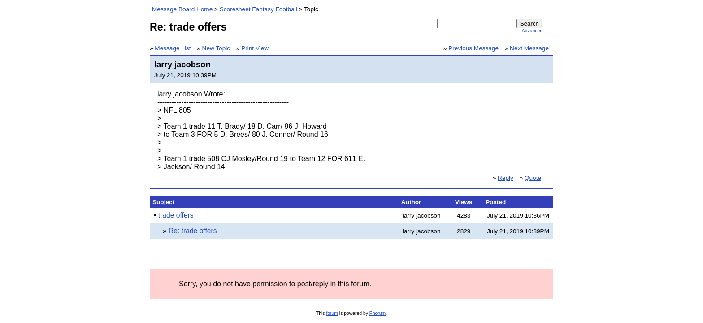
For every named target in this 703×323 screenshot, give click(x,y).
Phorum (377, 313)
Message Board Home (182, 9)
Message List (173, 48)
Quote (533, 178)
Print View (255, 48)
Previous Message (473, 48)
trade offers (176, 215)
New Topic (216, 48)
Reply (505, 178)
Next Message (529, 48)
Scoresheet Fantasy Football (258, 9)
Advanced (532, 30)
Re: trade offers (193, 231)
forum (332, 313)
